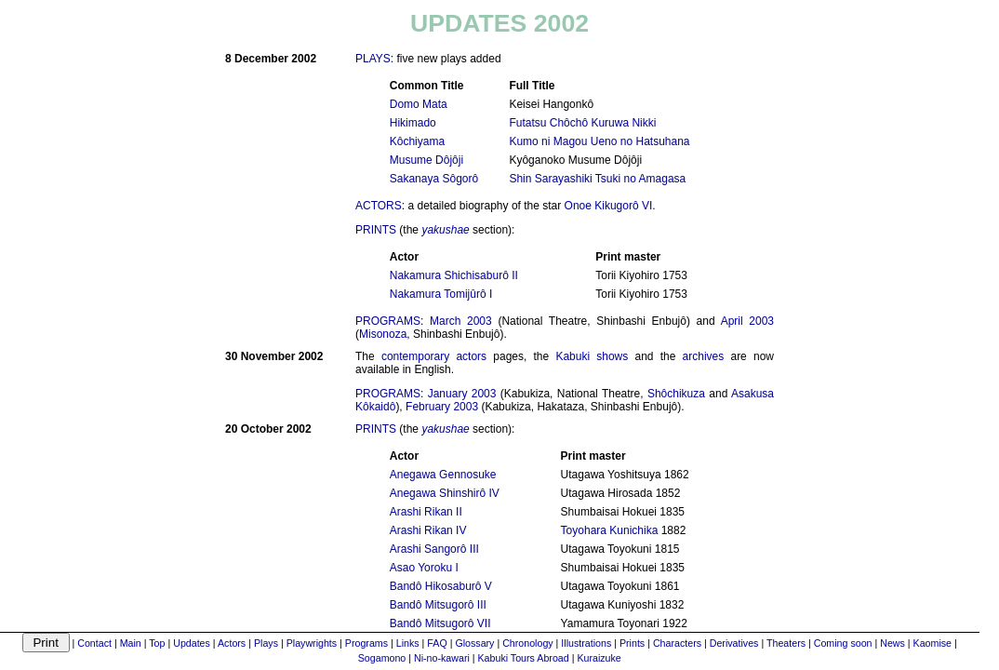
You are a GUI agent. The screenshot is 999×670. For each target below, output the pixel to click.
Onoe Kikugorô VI (609, 205)
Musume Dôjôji (426, 160)
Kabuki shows (591, 356)
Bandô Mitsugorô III (438, 604)
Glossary (474, 643)
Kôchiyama (417, 141)
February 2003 (442, 406)
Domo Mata (418, 104)
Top (157, 643)
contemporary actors (433, 356)
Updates (191, 643)
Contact (94, 643)
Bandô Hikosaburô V (441, 586)
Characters (677, 643)
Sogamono (382, 657)
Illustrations (586, 643)
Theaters (786, 643)
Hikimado (413, 122)
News (892, 643)
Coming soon (843, 643)
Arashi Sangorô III (434, 549)
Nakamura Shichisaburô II (454, 275)
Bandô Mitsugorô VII (440, 623)
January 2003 (462, 393)
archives (704, 356)
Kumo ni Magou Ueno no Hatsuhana (599, 141)
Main (130, 643)
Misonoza (382, 334)
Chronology (527, 643)
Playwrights (311, 643)
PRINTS (375, 229)
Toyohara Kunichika (610, 530)
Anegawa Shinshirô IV (445, 493)
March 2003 (461, 321)
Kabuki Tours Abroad (523, 657)
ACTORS (378, 205)
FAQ (436, 643)
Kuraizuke (598, 657)
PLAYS (373, 58)
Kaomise (932, 643)
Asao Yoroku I (424, 567)
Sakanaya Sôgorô (434, 178)
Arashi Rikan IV (428, 530)
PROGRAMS (387, 321)
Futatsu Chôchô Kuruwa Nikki (582, 122)
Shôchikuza (676, 393)
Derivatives (734, 643)
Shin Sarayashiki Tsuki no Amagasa (597, 178)
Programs (366, 643)
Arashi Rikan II (426, 511)
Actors (232, 643)
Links (408, 643)
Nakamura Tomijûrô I (441, 294)
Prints (632, 643)
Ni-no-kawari (442, 657)
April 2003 (747, 321)
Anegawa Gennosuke (443, 474)
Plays (266, 643)
